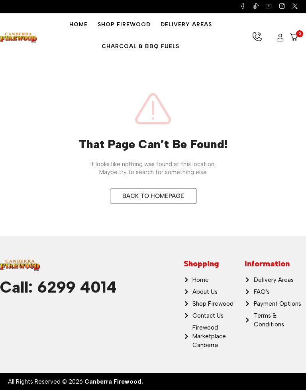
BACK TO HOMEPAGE (153, 196)
